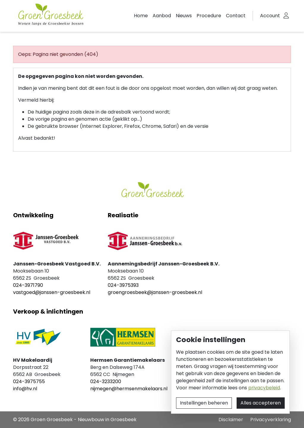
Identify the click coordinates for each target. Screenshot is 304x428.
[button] (274, 16)
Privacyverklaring (270, 419)
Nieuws (184, 15)
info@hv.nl (25, 388)
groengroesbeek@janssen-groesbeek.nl (155, 292)
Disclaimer (230, 419)
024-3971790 (28, 285)
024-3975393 (123, 285)
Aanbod (162, 15)
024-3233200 (105, 381)
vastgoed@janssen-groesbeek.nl (51, 292)
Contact (236, 15)
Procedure (209, 15)
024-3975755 (29, 381)
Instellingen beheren (204, 402)
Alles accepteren (260, 402)
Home (141, 15)
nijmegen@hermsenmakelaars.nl (128, 388)
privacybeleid (264, 387)
